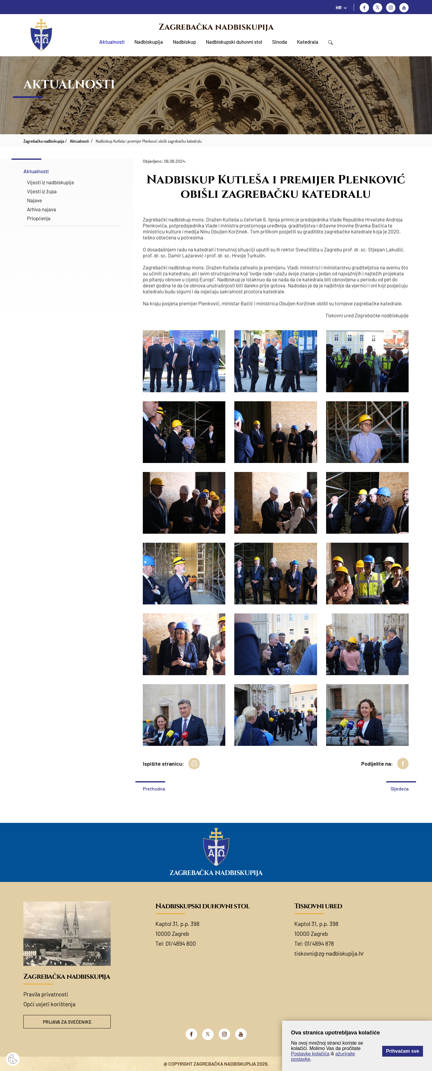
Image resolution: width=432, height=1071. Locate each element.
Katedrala (307, 42)
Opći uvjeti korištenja (49, 1004)
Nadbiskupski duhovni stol (234, 42)
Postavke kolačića (310, 1053)
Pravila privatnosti (45, 994)
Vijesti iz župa (42, 191)
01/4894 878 (319, 943)
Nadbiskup (184, 42)
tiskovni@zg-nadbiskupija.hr (329, 953)
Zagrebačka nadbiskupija (216, 27)
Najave (34, 200)
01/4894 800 (181, 943)
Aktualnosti (111, 42)
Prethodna (154, 788)
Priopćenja (38, 218)
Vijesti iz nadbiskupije (50, 182)
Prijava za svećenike (67, 1022)
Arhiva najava (41, 209)
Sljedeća (400, 788)
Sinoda (279, 42)
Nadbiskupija (148, 42)
